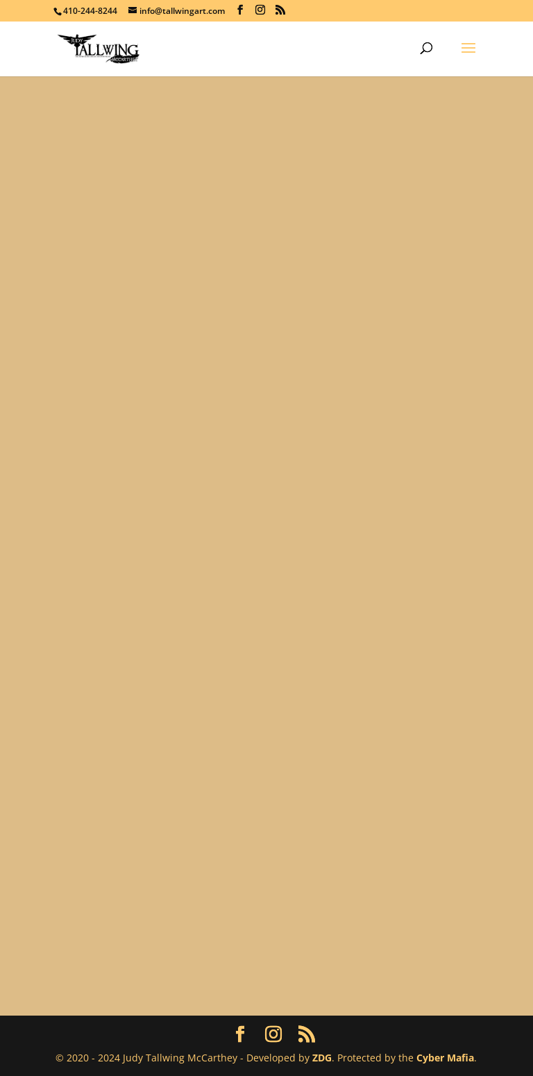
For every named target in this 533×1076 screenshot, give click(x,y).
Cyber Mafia (445, 1057)
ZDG (322, 1057)
